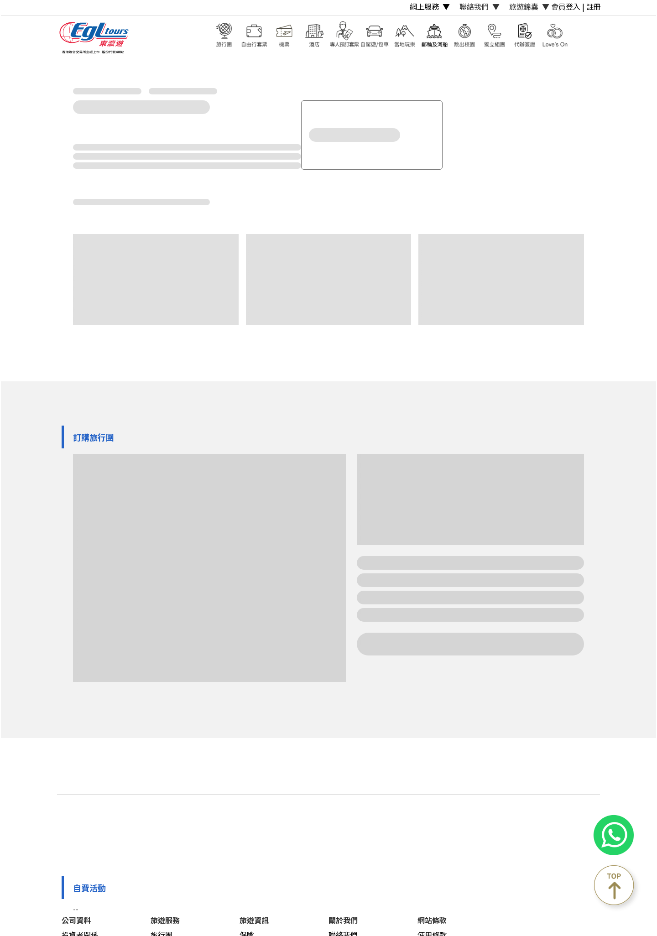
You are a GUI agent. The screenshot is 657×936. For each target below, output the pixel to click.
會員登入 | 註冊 (576, 6)
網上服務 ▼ (430, 6)
